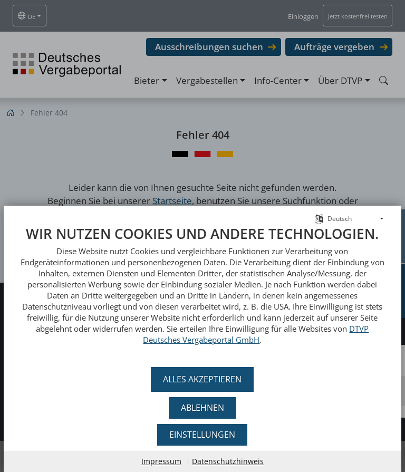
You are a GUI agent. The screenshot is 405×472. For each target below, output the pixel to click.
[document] (202, 293)
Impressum (161, 461)
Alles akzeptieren (202, 379)
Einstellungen (203, 434)
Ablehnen (202, 407)
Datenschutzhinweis (228, 461)
